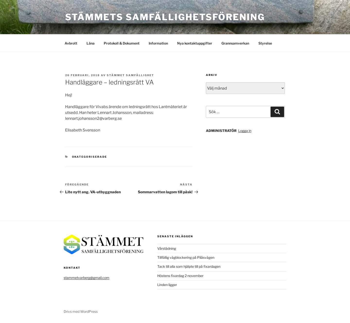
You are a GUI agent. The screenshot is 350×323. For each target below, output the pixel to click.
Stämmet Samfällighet (130, 75)
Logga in (244, 131)
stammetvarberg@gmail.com (86, 278)
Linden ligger (167, 285)
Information (158, 43)
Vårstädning (166, 248)
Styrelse (265, 43)
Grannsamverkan (235, 43)
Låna (91, 43)
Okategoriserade (89, 156)
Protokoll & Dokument (122, 43)
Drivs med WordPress (81, 311)
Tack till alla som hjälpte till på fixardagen (188, 266)
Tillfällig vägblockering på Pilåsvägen (185, 257)
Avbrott (71, 43)
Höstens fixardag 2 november (180, 276)
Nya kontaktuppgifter (194, 43)
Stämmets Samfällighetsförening (165, 17)
